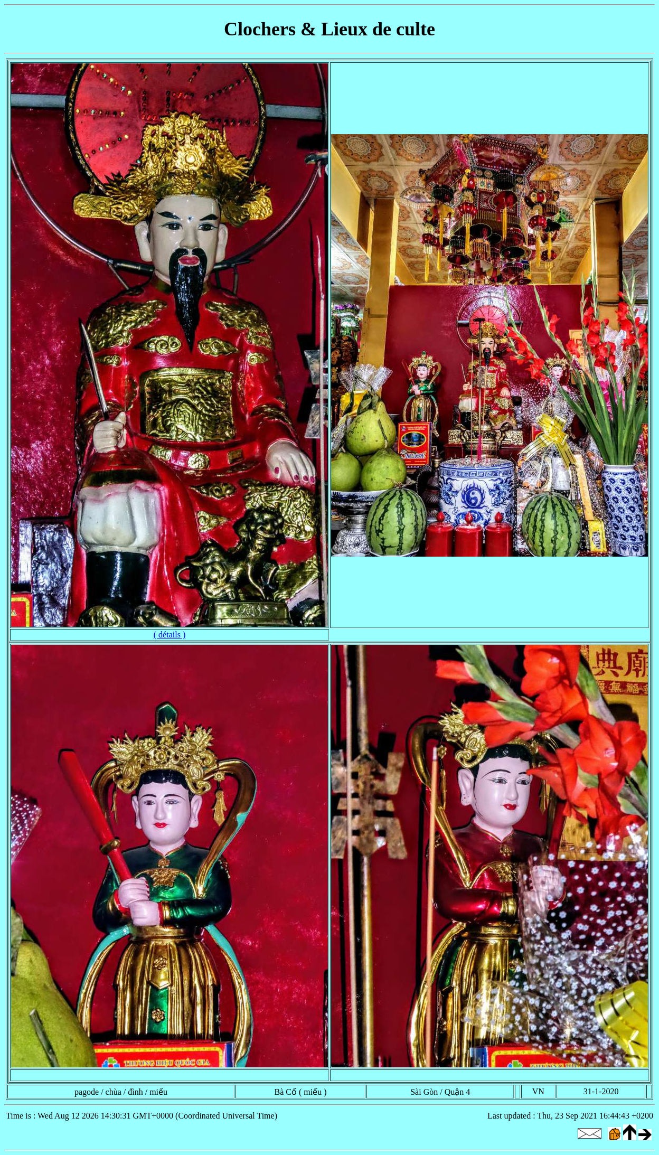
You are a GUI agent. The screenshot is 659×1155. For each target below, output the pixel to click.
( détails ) (169, 634)
